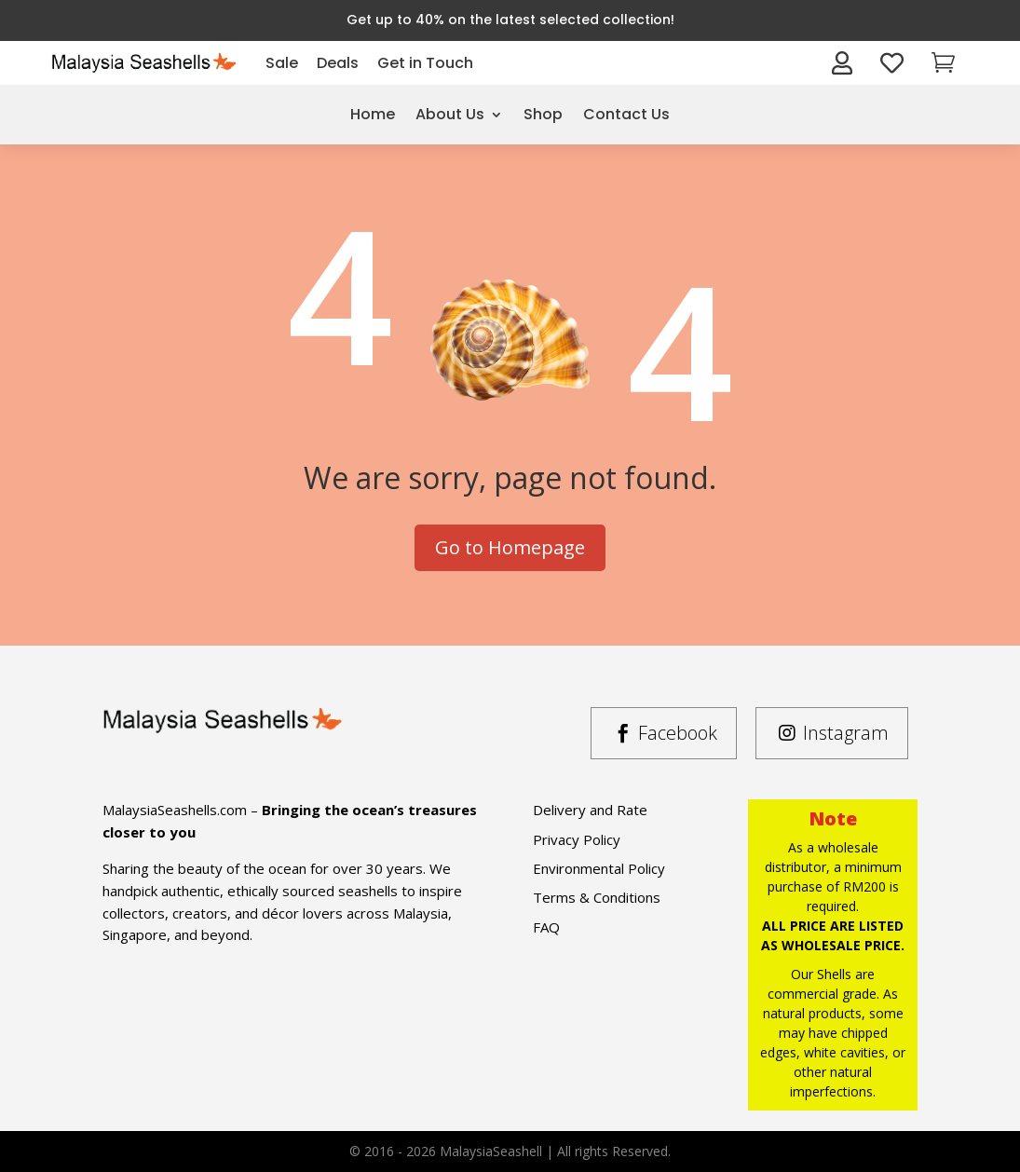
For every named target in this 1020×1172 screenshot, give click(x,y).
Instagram (846, 732)
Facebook (677, 732)
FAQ (546, 927)
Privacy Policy (576, 839)
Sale (281, 63)
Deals (338, 63)
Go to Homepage (510, 547)
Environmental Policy (599, 868)
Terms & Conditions (596, 897)
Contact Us (626, 114)
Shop (543, 114)
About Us (449, 114)
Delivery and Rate (590, 809)
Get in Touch (425, 63)
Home (372, 114)
